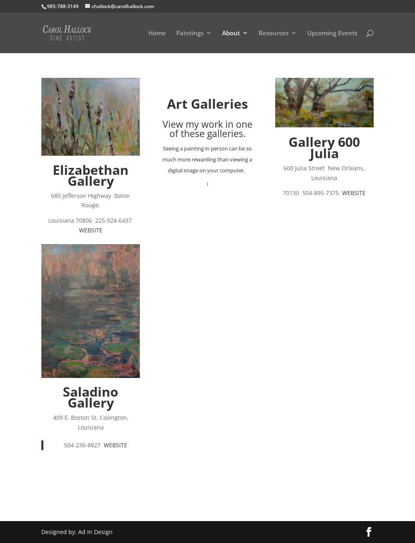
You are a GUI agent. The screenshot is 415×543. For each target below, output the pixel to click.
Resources (274, 33)
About (231, 33)
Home (157, 33)
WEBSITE (91, 230)
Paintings (189, 33)
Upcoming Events (332, 33)
